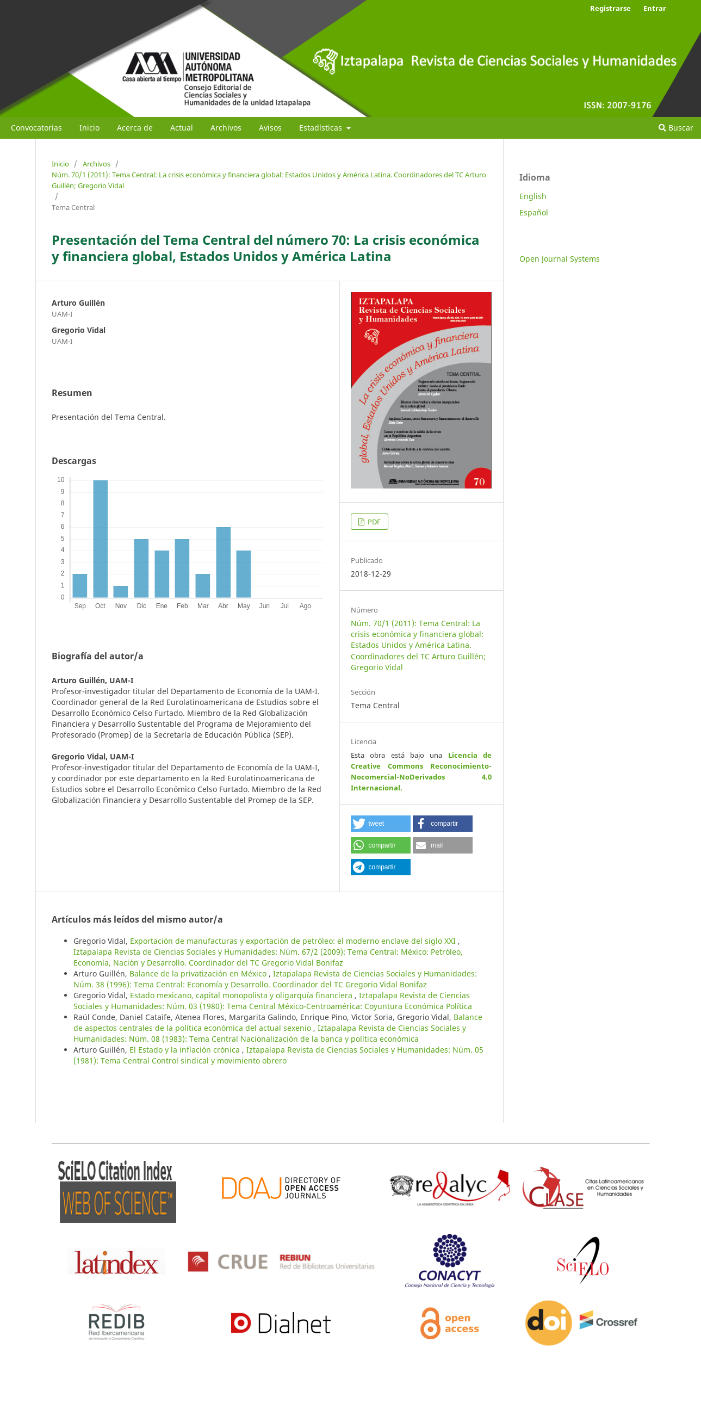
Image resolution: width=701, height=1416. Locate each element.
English (533, 196)
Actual (181, 127)
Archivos (225, 127)
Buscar (676, 127)
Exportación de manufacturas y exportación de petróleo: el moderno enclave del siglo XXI (294, 941)
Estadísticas (321, 127)
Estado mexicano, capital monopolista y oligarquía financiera (242, 995)
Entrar (654, 8)
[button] (381, 823)
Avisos (270, 127)
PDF (373, 522)
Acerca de (135, 127)
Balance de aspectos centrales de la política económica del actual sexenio (277, 1022)
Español (533, 212)
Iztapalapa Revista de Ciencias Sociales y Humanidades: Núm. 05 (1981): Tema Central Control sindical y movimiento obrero (278, 1055)
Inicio (89, 127)
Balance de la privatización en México (199, 973)
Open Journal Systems (559, 258)
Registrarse (610, 8)
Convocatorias (36, 127)
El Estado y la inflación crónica (185, 1049)
